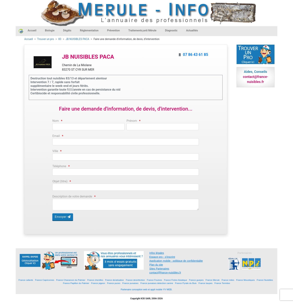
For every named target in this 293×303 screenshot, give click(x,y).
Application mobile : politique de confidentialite (176, 260)
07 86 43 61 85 (195, 54)
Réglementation (89, 30)
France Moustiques (245, 280)
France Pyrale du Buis (186, 283)
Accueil (32, 30)
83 (59, 39)
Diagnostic (171, 30)
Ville (55, 151)
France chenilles (95, 280)
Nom (55, 120)
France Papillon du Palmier (76, 283)
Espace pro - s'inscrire (162, 256)
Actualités (192, 30)
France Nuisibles (265, 280)
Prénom (132, 120)
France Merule (213, 280)
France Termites (222, 283)
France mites (228, 280)
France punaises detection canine (156, 283)
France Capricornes (44, 280)
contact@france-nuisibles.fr (165, 272)
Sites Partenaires (159, 268)
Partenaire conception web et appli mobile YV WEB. (146, 289)
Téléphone (59, 166)
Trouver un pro (45, 39)
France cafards (25, 280)
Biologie (50, 30)
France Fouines (154, 280)
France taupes (205, 283)
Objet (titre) (59, 181)
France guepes (196, 280)
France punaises (130, 283)
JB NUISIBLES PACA (77, 39)
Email (56, 136)
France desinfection (135, 280)
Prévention (113, 30)
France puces (113, 283)
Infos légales (156, 252)
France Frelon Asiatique (175, 280)
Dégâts (67, 30)
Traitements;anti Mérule (142, 30)
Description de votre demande (72, 196)
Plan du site (156, 264)
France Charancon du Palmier (70, 280)
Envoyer (63, 217)
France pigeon (98, 283)
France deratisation (114, 280)
